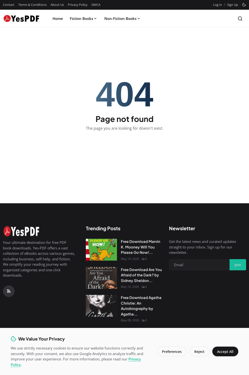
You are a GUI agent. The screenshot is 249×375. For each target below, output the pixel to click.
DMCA (95, 4)
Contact (8, 4)
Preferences (172, 351)
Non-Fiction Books (122, 18)
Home (58, 18)
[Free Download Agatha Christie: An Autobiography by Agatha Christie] (101, 306)
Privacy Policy (78, 4)
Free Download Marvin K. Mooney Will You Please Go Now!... (140, 247)
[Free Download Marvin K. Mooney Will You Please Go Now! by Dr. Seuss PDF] (101, 250)
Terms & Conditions (32, 4)
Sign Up (232, 4)
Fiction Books (84, 18)
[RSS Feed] (9, 291)
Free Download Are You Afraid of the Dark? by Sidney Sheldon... (141, 275)
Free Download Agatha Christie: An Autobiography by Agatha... (141, 305)
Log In (217, 4)
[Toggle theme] (244, 5)
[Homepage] (21, 18)
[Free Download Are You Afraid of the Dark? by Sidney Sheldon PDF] (101, 278)
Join (238, 264)
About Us (57, 4)
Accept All (225, 351)
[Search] (240, 18)
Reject (199, 351)
